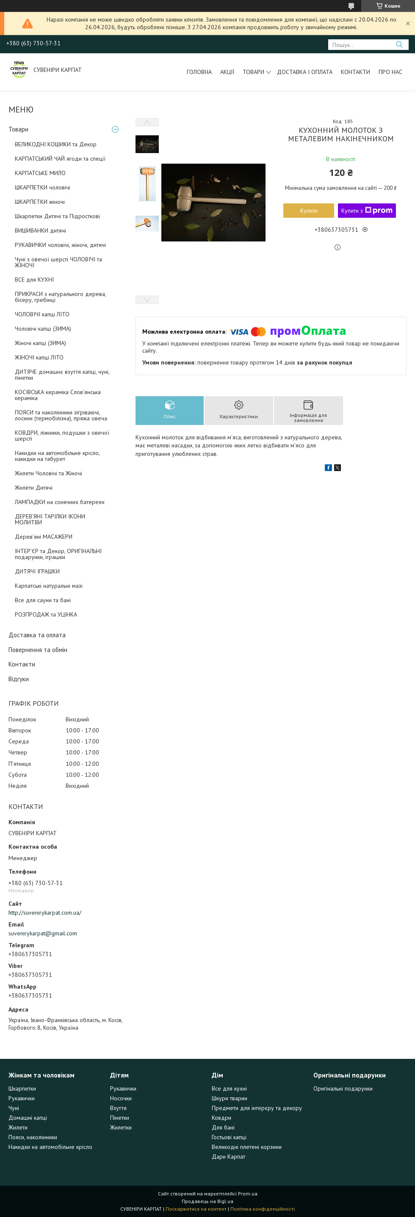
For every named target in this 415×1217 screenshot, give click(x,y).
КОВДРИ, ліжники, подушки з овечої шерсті (62, 435)
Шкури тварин (229, 1098)
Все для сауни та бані (43, 600)
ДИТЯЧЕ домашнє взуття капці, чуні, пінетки (62, 374)
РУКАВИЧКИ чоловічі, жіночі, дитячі (60, 245)
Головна (199, 72)
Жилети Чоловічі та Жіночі (48, 473)
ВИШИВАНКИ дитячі (40, 230)
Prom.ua (247, 1193)
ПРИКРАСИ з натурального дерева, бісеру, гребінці (60, 297)
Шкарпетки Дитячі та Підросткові (57, 216)
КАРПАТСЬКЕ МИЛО (40, 173)
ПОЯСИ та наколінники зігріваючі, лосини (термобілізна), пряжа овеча (61, 415)
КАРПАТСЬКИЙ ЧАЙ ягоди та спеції (60, 158)
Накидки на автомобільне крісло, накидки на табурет (57, 456)
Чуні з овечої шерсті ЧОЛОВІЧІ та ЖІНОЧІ (58, 262)
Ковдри (221, 1117)
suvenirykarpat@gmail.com (42, 933)
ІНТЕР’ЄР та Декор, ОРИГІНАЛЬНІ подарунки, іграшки (58, 554)
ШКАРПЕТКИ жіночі (40, 202)
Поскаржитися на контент (196, 1209)
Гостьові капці (229, 1137)
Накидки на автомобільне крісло (50, 1147)
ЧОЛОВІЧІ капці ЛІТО (42, 314)
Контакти (355, 72)
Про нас (390, 72)
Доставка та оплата (37, 635)
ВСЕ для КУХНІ (34, 279)
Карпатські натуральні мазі (49, 585)
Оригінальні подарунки (343, 1088)
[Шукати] (399, 44)
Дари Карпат (228, 1156)
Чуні (13, 1108)
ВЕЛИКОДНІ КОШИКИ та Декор (56, 144)
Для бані (223, 1127)
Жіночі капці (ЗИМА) (40, 343)
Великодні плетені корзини (247, 1147)
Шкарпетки (22, 1088)
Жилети (18, 1127)
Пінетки (119, 1117)
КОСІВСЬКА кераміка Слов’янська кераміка (58, 395)
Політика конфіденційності (262, 1209)
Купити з (367, 210)
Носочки (121, 1098)
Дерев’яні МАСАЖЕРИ (43, 536)
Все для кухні (229, 1088)
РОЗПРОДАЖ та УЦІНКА (46, 614)
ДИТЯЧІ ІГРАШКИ (37, 571)
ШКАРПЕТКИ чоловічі (42, 187)
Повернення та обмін (37, 650)
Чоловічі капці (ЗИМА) (43, 328)
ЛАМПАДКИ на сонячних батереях (60, 502)
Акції (227, 72)
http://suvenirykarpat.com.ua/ (44, 912)
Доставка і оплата (304, 72)
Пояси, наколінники (32, 1137)
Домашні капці (27, 1117)
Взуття (118, 1108)
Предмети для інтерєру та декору (257, 1108)
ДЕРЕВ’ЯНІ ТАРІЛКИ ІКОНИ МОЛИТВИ (50, 519)
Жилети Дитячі (34, 487)
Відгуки (18, 679)
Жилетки (121, 1127)
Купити (309, 210)
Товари (253, 72)
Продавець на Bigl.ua (207, 1201)
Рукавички (21, 1098)
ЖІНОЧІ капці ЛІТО (39, 357)
